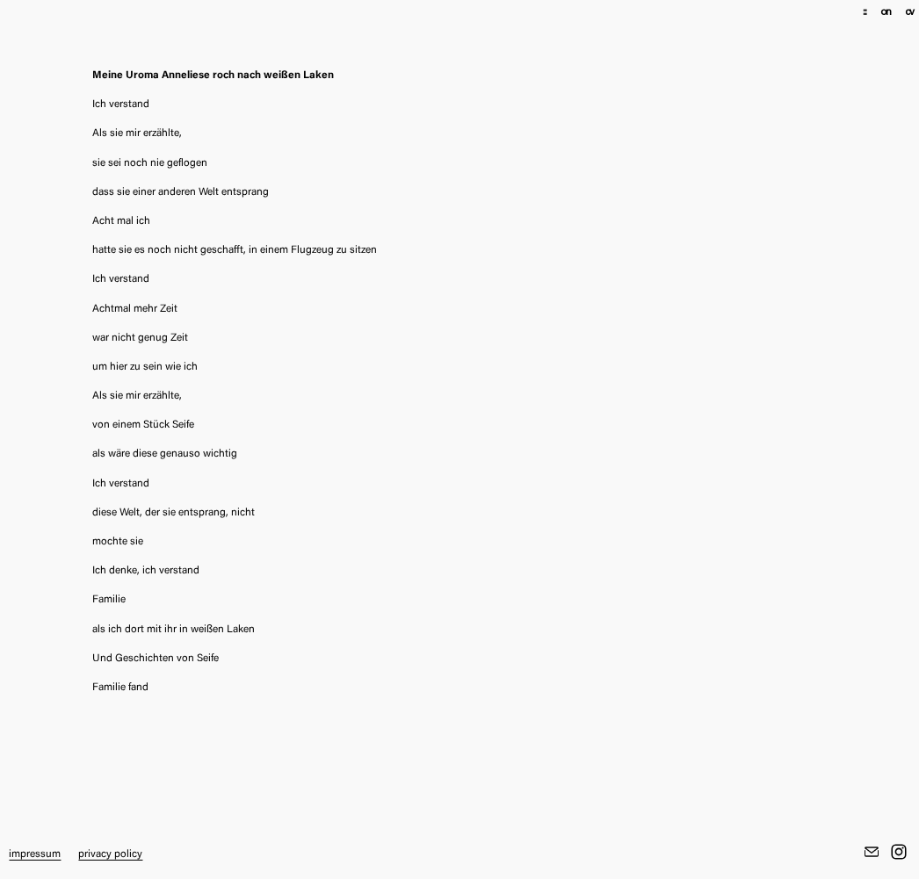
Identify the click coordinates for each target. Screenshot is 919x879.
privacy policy (110, 854)
